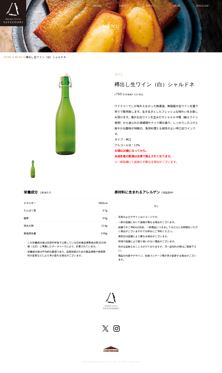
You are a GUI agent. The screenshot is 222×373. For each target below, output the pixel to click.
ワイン (118, 74)
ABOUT (124, 6)
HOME (98, 6)
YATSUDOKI (13, 13)
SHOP (176, 6)
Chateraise (111, 350)
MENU (150, 6)
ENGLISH (203, 6)
